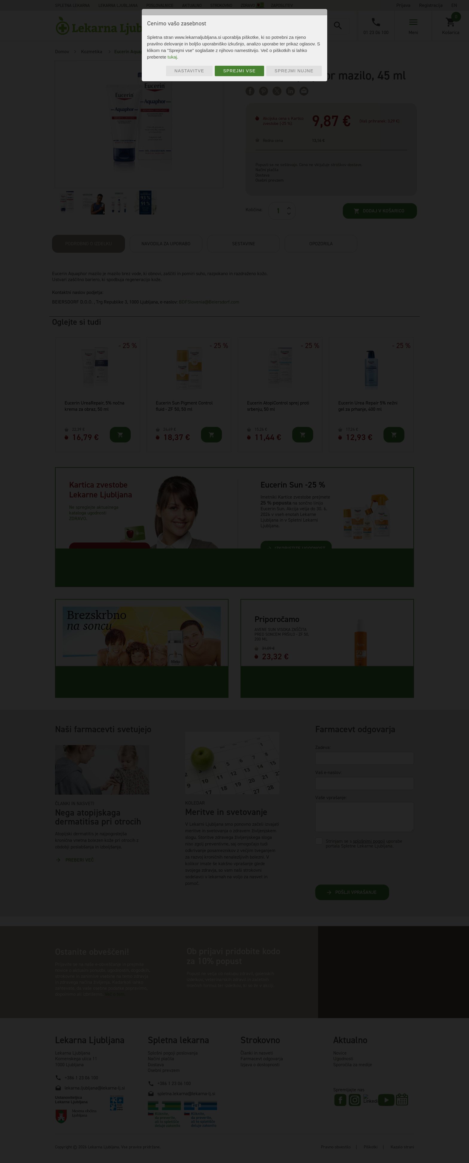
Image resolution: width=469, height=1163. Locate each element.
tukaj (172, 56)
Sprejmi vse (239, 70)
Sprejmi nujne (294, 70)
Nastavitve (189, 70)
